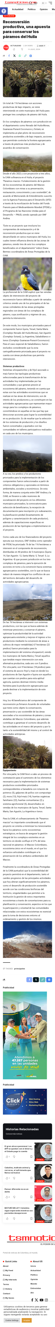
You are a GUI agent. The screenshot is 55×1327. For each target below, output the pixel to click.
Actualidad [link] (9, 16)
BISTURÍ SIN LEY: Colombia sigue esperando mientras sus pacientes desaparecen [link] (19, 1210)
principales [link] (19, 969)
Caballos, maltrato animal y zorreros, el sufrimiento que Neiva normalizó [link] (18, 1170)
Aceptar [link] (26, 1320)
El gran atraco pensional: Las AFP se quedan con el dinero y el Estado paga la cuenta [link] (18, 1148)
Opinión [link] (40, 1160)
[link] (4, 11)
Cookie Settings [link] (11, 1320)
